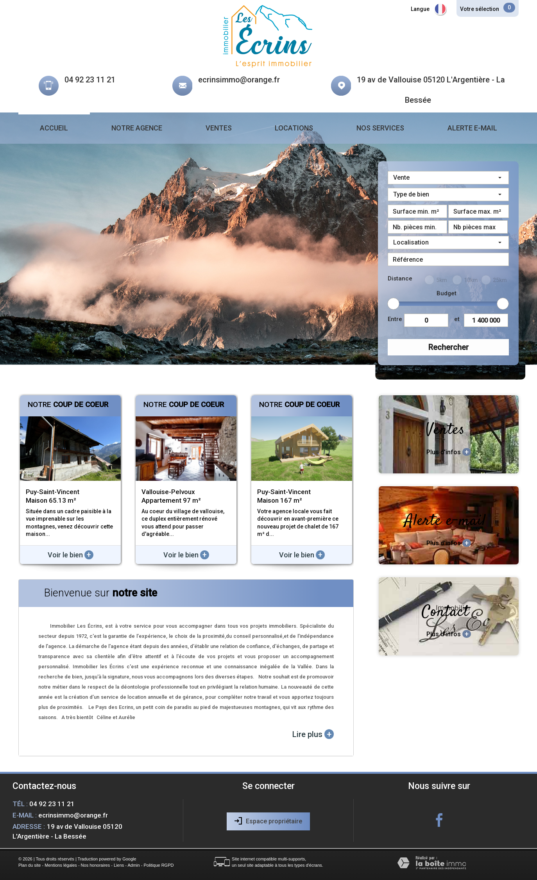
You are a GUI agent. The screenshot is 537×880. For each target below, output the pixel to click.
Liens (119, 865)
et (457, 319)
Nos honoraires (95, 865)
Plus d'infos (448, 452)
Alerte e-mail (472, 128)
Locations (294, 128)
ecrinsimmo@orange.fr (239, 79)
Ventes (219, 128)
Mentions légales (61, 865)
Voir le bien (70, 555)
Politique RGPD (158, 865)
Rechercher (448, 347)
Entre (395, 319)
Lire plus (313, 734)
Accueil (54, 128)
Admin (133, 865)
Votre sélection (479, 9)
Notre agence (136, 128)
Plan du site (29, 865)
